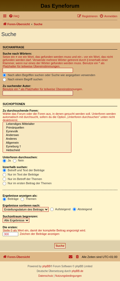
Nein (18, 160)
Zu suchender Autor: (17, 85)
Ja (7, 160)
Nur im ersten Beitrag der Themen (27, 183)
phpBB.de (77, 271)
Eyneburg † (37, 146)
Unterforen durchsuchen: (20, 157)
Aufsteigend (60, 209)
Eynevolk (37, 131)
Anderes (37, 139)
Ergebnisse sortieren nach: (21, 205)
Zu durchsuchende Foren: (21, 110)
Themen (28, 198)
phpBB (46, 266)
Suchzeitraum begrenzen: (20, 216)
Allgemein (37, 143)
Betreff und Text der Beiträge (24, 170)
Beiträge (11, 198)
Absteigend (82, 209)
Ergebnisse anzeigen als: (20, 195)
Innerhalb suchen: (15, 167)
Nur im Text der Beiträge (21, 174)
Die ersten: (10, 227)
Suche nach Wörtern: (17, 53)
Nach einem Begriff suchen (23, 79)
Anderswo (37, 135)
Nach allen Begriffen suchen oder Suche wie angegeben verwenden (49, 75)
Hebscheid (37, 150)
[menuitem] (14, 16)
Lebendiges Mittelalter (37, 124)
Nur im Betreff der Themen (22, 179)
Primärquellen (37, 128)
